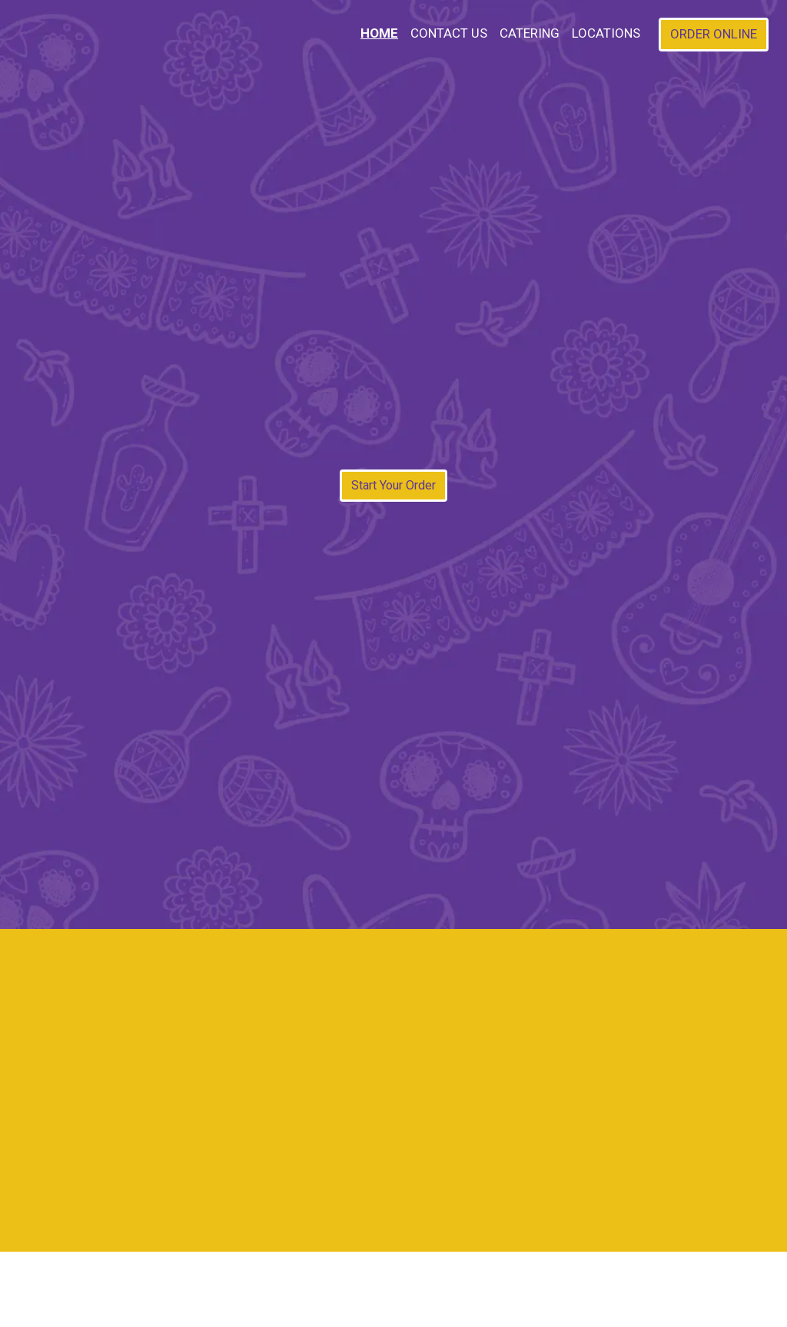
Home (379, 33)
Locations (606, 33)
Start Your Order (393, 485)
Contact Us (448, 33)
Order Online (713, 33)
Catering (530, 33)
